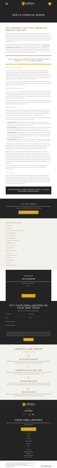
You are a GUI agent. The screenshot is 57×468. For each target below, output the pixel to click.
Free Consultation (28, 429)
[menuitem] (28, 225)
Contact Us (28, 443)
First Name (8, 313)
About (28, 438)
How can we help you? (10, 325)
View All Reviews (28, 296)
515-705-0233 (28, 411)
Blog (28, 446)
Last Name (31, 313)
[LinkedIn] (30, 414)
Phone (7, 317)
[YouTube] (33, 414)
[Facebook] (24, 414)
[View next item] (29, 290)
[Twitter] (27, 414)
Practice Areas (28, 441)
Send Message (28, 339)
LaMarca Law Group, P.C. (12, 91)
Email (30, 317)
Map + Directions (28, 457)
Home (28, 436)
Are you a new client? (10, 321)
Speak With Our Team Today (28, 212)
